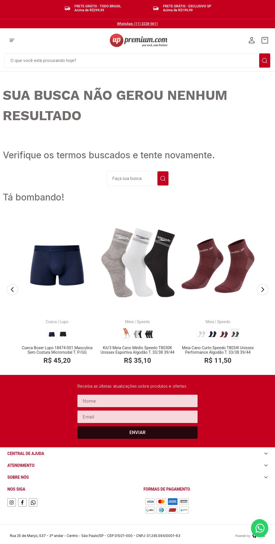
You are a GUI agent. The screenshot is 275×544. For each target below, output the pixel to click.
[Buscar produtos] (264, 60)
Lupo (64, 322)
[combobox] (137, 60)
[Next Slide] (262, 290)
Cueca (51, 322)
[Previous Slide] (12, 290)
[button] (12, 40)
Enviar (137, 432)
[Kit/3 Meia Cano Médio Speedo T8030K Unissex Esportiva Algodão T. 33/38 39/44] (137, 290)
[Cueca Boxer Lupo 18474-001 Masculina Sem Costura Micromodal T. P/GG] (57, 290)
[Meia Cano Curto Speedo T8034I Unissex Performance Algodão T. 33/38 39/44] (217, 290)
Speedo (143, 322)
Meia (129, 322)
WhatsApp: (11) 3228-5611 (137, 24)
